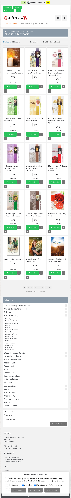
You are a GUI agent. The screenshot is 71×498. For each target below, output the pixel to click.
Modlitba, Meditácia (27, 31)
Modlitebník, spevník (11, 323)
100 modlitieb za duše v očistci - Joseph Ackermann (13, 72)
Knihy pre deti (9, 336)
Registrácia (17, 7)
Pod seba (16, 42)
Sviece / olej (9, 366)
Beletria (7, 327)
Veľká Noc (8, 382)
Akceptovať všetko (52, 490)
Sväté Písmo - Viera (11, 338)
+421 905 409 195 (11, 446)
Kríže (6, 369)
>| (49, 287)
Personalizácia (55, 485)
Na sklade (9, 415)
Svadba (7, 402)
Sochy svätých (10, 386)
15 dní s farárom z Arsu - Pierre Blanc (12, 119)
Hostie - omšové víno (12, 359)
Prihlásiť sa (7, 7)
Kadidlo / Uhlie (10, 362)
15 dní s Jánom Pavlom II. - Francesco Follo (35, 119)
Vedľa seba (7, 42)
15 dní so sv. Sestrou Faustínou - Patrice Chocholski (11, 168)
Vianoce (7, 389)
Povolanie (8, 347)
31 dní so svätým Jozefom (13, 259)
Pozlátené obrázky (12, 399)
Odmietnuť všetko (18, 490)
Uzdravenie (8, 341)
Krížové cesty (9, 395)
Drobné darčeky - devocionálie (17, 305)
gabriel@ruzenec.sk (15, 448)
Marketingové (40, 485)
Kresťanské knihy (13, 31)
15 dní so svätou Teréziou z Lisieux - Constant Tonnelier (57, 168)
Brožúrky (8, 319)
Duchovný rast (9, 349)
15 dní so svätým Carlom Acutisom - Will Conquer (12, 215)
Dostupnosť (9, 412)
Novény (7, 325)
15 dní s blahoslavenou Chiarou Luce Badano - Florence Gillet (56, 73)
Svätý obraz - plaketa (13, 376)
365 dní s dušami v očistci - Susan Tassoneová (57, 260)
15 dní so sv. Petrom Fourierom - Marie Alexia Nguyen (56, 120)
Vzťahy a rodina (10, 343)
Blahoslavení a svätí (11, 334)
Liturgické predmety (12, 356)
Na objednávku (10, 419)
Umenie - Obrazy (11, 405)
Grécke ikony (9, 392)
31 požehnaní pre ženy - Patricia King (34, 260)
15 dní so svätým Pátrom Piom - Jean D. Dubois (34, 215)
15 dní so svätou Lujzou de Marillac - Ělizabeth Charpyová (35, 168)
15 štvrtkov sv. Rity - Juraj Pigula (57, 215)
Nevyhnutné (14, 485)
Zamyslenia (9, 345)
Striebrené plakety (12, 379)
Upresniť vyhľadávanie (58, 424)
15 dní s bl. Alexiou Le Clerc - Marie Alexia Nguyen (35, 72)
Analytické (27, 485)
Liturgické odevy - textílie (14, 353)
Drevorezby (8, 372)
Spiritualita (8, 332)
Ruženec (7, 312)
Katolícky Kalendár (11, 321)
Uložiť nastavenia (35, 490)
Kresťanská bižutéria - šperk (15, 308)
